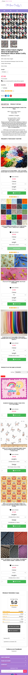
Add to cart (19, 85)
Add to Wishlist (14, 176)
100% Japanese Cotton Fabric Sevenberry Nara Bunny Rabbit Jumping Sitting (14, 560)
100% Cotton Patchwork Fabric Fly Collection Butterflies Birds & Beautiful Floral (14, 505)
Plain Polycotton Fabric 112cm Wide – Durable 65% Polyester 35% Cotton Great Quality (14, 338)
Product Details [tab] (15, 104)
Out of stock (16, 248)
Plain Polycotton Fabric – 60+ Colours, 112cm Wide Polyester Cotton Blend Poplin (14, 171)
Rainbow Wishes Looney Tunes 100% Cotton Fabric (14, 403)
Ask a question (13, 630)
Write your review (14, 626)
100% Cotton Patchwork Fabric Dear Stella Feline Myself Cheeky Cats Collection (14, 449)
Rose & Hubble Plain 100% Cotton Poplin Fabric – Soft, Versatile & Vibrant (14, 226)
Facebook (14, 651)
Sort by (12, 372)
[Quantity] (8, 85)
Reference (3, 55)
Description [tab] (5, 104)
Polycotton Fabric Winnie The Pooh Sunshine (14, 282)
